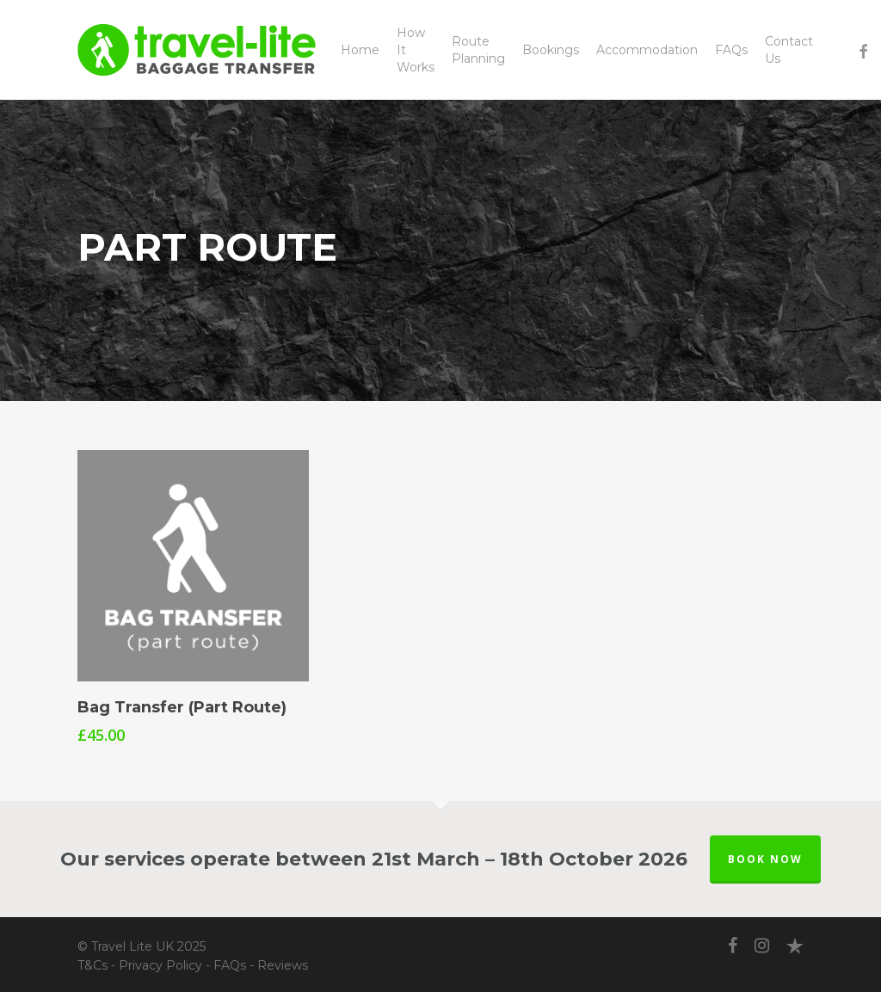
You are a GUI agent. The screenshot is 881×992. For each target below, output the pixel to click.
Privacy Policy (160, 965)
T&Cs (92, 965)
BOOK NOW (765, 859)
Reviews (282, 965)
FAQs (229, 965)
